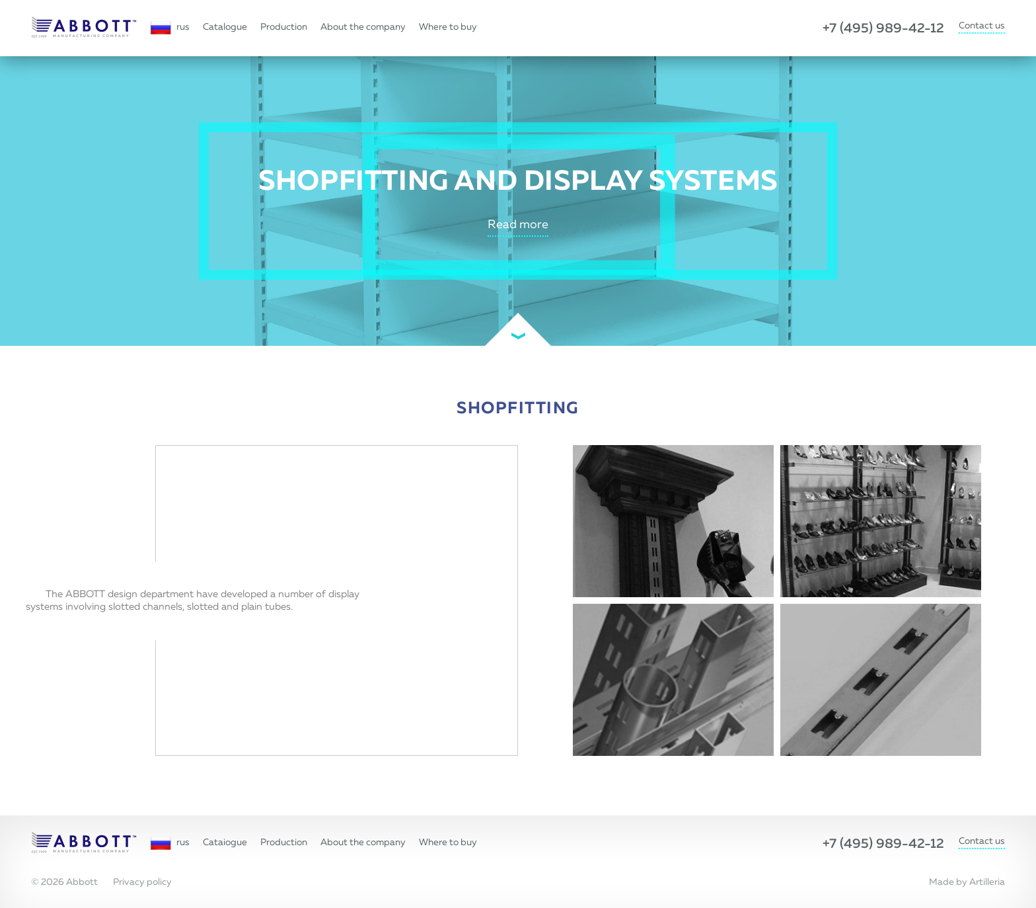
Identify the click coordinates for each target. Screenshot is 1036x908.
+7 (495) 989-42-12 (883, 28)
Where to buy (448, 27)
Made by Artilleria (967, 882)
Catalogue (225, 27)
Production (283, 27)
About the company (363, 27)
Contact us (982, 25)
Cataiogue (225, 842)
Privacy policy (142, 882)
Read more (518, 225)
